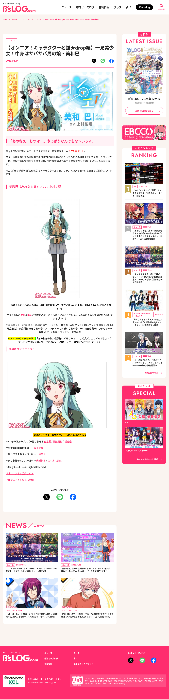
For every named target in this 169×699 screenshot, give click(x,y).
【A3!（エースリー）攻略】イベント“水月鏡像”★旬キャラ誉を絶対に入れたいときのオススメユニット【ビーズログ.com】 (32, 623)
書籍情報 (104, 7)
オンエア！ (29, 19)
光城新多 (41, 460)
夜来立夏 (38, 447)
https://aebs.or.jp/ (120, 683)
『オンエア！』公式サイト (20, 473)
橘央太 (42, 454)
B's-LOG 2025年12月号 (144, 99)
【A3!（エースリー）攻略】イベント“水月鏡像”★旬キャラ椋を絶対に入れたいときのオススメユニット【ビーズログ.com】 (87, 623)
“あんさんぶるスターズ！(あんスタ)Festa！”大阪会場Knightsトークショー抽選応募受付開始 (147, 319)
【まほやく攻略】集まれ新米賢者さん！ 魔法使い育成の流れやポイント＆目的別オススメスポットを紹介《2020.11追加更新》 (148, 233)
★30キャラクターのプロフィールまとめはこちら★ (59, 435)
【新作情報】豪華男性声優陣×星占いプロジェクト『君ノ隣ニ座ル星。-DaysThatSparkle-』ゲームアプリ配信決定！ (86, 572)
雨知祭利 (57, 441)
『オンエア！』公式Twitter (20, 480)
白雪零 (47, 441)
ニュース (66, 7)
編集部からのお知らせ (83, 663)
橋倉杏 (68, 441)
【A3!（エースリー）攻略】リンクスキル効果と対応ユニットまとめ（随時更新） (147, 192)
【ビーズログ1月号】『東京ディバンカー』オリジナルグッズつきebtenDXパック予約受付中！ (147, 359)
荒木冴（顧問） (56, 460)
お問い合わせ (33, 679)
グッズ (118, 7)
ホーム (5, 19)
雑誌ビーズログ (85, 7)
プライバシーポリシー (54, 679)
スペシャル (16, 19)
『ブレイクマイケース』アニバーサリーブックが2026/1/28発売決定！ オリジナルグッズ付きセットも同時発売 (32, 572)
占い (128, 7)
